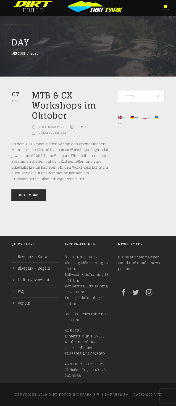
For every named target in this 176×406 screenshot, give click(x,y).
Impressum (117, 394)
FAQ (21, 291)
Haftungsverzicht (33, 280)
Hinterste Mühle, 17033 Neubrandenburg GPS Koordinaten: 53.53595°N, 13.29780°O (85, 345)
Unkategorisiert (53, 132)
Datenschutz (147, 394)
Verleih (24, 303)
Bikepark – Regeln (34, 268)
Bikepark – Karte (32, 256)
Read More (28, 195)
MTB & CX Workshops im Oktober (64, 105)
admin (82, 127)
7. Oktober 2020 (51, 127)
